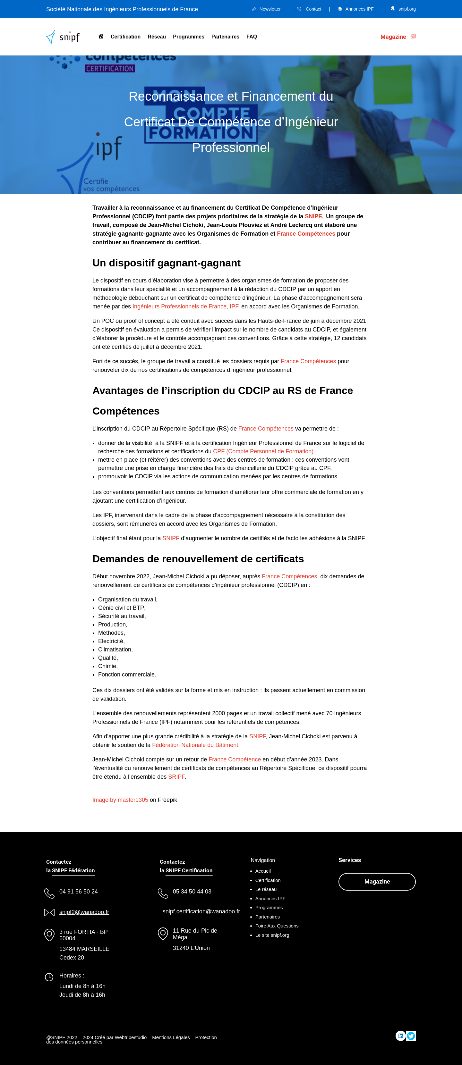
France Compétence (235, 759)
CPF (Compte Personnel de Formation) (263, 451)
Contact (313, 9)
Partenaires (225, 36)
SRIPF (176, 777)
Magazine (377, 881)
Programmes (188, 36)
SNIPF (313, 216)
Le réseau (266, 889)
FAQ (251, 36)
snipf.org (407, 9)
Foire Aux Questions (277, 925)
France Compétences (306, 234)
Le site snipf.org (272, 935)
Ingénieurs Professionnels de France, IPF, (186, 306)
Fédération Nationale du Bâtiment (195, 745)
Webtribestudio (131, 1037)
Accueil (263, 871)
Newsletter (270, 9)
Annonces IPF (360, 9)
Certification (126, 36)
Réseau (157, 36)
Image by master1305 (120, 800)
